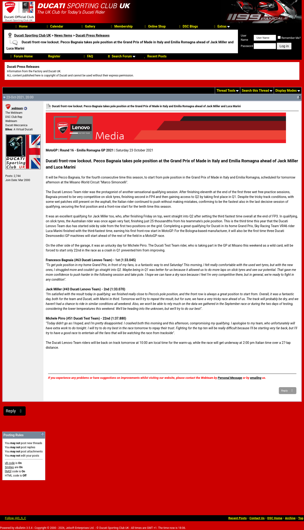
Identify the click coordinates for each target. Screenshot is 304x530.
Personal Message (230, 377)
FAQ (87, 56)
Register (54, 56)
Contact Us (257, 518)
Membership (121, 26)
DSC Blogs (188, 26)
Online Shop (154, 26)
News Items (63, 35)
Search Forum (119, 56)
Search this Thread (255, 90)
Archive (290, 518)
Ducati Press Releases (92, 35)
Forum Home (21, 56)
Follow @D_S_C (15, 518)
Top (300, 518)
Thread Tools (225, 90)
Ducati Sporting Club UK (32, 35)
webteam (14, 108)
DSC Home (274, 518)
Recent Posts (154, 56)
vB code (10, 463)
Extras (219, 26)
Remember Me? (289, 38)
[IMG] (8, 471)
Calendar (54, 26)
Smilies (9, 467)
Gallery (87, 26)
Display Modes (286, 90)
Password (247, 46)
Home (20, 26)
